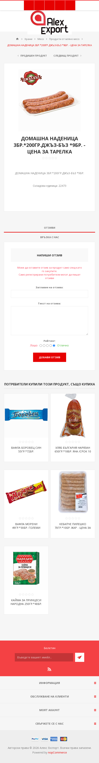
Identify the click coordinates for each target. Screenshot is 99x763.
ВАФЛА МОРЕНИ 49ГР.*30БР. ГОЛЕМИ (26, 526)
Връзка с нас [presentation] (49, 237)
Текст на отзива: (49, 303)
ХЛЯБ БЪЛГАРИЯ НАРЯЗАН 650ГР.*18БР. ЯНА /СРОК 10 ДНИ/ (73, 451)
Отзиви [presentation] (49, 227)
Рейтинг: (50, 341)
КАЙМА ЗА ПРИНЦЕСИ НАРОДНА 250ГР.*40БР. (26, 602)
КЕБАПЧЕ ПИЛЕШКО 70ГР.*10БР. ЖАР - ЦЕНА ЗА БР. (73, 527)
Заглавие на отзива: (49, 287)
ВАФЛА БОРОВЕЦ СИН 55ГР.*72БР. (26, 449)
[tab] (49, 228)
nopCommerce (57, 752)
